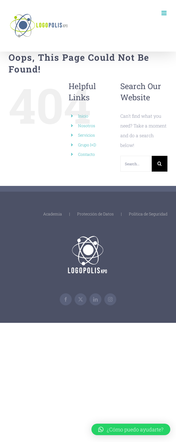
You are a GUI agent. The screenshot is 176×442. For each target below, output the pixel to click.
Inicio (83, 116)
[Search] (159, 164)
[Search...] (136, 164)
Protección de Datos (95, 214)
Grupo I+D (87, 145)
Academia (52, 214)
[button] (130, 429)
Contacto (86, 154)
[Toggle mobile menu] (164, 13)
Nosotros (86, 125)
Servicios (86, 135)
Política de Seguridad (148, 214)
